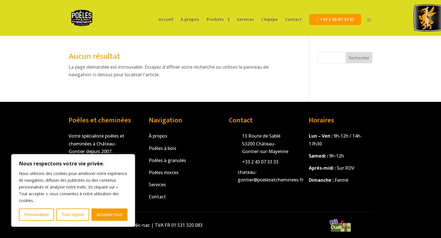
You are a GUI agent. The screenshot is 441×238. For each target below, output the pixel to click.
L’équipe (269, 20)
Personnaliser (36, 214)
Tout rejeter (73, 214)
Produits (215, 20)
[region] (73, 190)
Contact (293, 20)
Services (245, 20)
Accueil (166, 20)
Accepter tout (109, 214)
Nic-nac (142, 225)
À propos (190, 20)
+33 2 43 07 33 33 (337, 19)
